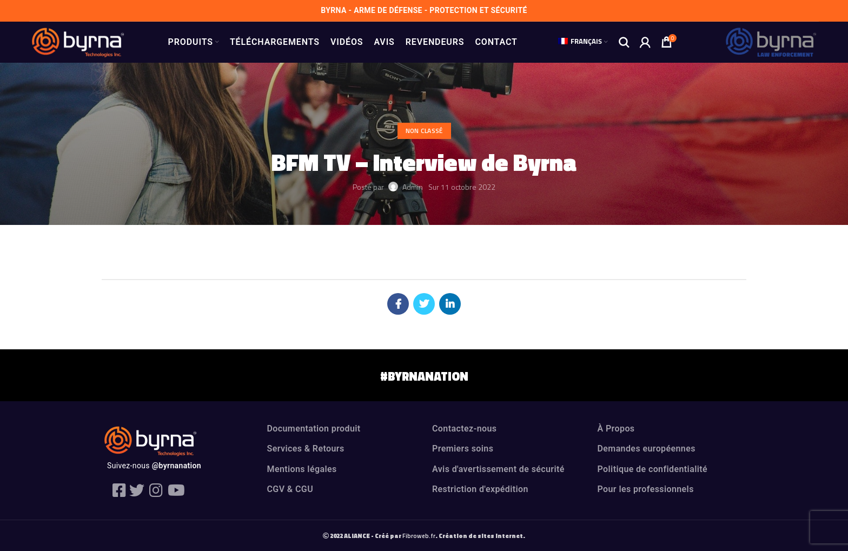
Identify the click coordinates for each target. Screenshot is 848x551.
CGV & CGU (290, 489)
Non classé (424, 130)
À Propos (616, 428)
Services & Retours (306, 448)
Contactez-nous (464, 428)
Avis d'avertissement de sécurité (498, 469)
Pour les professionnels (646, 489)
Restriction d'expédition (480, 489)
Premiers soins (462, 448)
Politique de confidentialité (653, 469)
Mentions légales (302, 469)
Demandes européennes (646, 448)
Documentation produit (314, 428)
